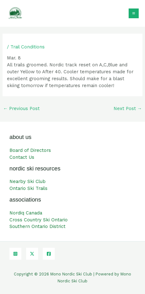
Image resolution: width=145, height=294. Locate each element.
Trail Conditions (27, 47)
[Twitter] (32, 254)
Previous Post (21, 108)
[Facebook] (49, 254)
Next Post (128, 108)
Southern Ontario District (37, 226)
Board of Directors (30, 150)
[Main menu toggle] (134, 13)
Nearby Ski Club (27, 181)
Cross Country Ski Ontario (38, 220)
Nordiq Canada (25, 213)
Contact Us (21, 157)
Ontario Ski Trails (28, 188)
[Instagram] (15, 254)
